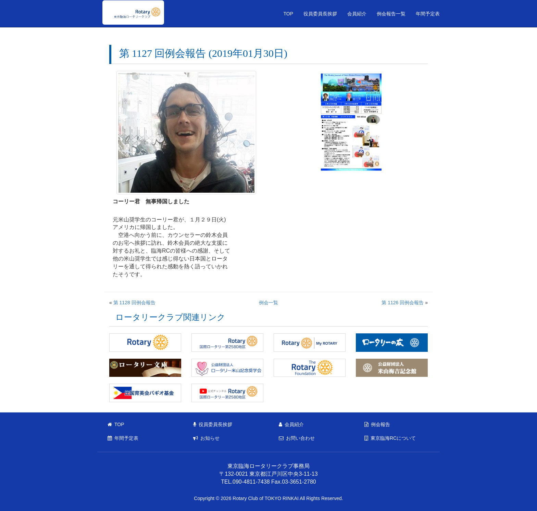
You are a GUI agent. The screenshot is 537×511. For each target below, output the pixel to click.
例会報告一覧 (391, 13)
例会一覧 (268, 302)
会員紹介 (356, 13)
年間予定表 (428, 13)
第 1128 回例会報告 (134, 302)
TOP (288, 13)
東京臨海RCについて (390, 438)
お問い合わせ (297, 438)
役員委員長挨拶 (320, 13)
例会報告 (377, 424)
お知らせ (206, 438)
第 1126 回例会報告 (403, 302)
